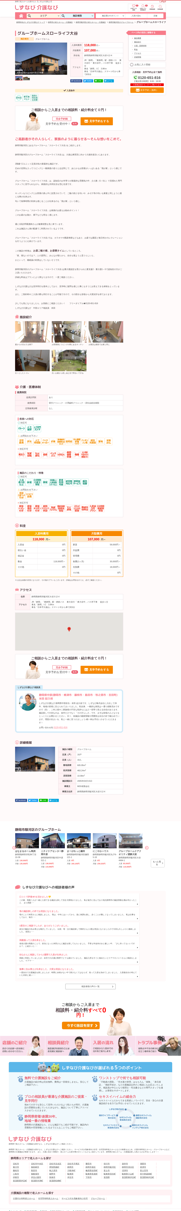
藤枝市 (16, 1140)
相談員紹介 (118, 1180)
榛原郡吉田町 (92, 1140)
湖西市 (143, 1133)
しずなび (162, 2)
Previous (14, 848)
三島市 (16, 1143)
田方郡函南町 (146, 1143)
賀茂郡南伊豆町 (147, 1146)
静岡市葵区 (91, 1136)
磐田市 (89, 1133)
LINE (99, 81)
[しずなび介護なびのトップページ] (21, 15)
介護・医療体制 (140, 46)
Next (147, 848)
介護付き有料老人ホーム (24, 1167)
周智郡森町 (54, 1136)
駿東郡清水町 (110, 1143)
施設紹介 (137, 42)
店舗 (155, 16)
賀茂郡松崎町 (55, 1150)
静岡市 (70, 1136)
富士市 (107, 1140)
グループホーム (98, 1167)
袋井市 (125, 1133)
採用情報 (67, 1186)
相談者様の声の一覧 (90, 956)
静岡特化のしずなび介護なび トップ (30, 22)
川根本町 (71, 1140)
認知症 (44, 1180)
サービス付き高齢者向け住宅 (75, 1167)
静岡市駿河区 (110, 1136)
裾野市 (52, 1143)
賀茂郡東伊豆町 (129, 1146)
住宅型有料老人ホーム (48, 1167)
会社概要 (40, 1186)
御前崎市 (35, 1136)
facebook (77, 81)
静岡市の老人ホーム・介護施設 (60, 22)
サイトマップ (16, 1180)
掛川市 (107, 1133)
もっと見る (157, 863)
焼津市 (143, 1136)
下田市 (89, 1146)
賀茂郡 (107, 1146)
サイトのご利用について (83, 1186)
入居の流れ (136, 16)
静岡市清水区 (128, 1136)
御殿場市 (35, 1143)
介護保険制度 (80, 1180)
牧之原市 (53, 1140)
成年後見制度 (31, 1180)
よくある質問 (133, 1180)
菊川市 (16, 1136)
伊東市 (16, 1146)
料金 (136, 49)
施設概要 (137, 38)
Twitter (89, 81)
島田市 (34, 1140)
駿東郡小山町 (128, 1143)
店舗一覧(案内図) (54, 1186)
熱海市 (52, 1146)
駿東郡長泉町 (92, 1143)
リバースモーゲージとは (99, 1180)
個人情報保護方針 (103, 1186)
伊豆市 (70, 1146)
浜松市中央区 (37, 1133)
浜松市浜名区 (55, 1133)
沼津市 (125, 1140)
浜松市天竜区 (73, 1133)
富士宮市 (144, 1140)
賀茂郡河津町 (37, 1150)
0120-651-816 (60, 727)
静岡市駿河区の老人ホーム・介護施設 (91, 22)
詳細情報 (137, 57)
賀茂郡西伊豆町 (20, 1150)
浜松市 (16, 1133)
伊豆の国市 (36, 1146)
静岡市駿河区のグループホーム (121, 22)
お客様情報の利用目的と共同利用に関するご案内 (132, 1186)
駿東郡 (70, 1143)
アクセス (137, 53)
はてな (109, 81)
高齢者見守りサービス (61, 1180)
